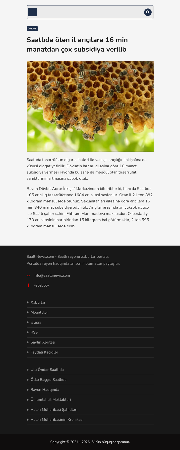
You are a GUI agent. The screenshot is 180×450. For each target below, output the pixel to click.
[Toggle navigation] (32, 12)
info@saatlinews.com (52, 275)
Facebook (42, 285)
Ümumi (32, 28)
